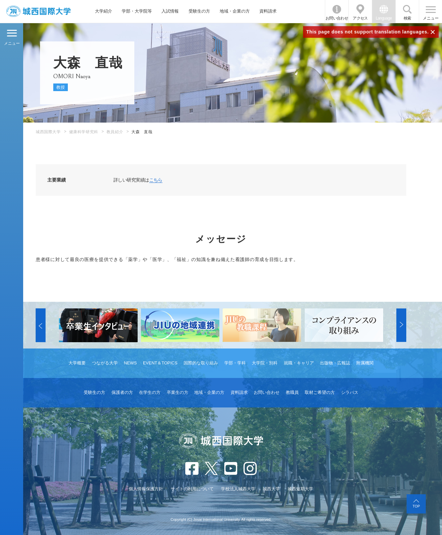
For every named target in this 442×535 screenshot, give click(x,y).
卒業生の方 (177, 392)
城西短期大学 (300, 488)
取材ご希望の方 (320, 392)
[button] (41, 325)
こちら (155, 180)
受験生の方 (199, 11)
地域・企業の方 (235, 11)
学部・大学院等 (137, 11)
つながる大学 (105, 362)
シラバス (349, 392)
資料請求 (268, 11)
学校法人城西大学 (238, 488)
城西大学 (271, 488)
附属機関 (365, 362)
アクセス (360, 18)
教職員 (292, 392)
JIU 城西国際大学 (38, 11)
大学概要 (77, 362)
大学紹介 (103, 11)
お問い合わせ (337, 18)
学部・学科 (235, 362)
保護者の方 (122, 392)
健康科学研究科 (83, 132)
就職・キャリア (299, 362)
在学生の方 (149, 392)
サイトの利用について (192, 488)
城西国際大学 (48, 132)
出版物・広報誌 (335, 362)
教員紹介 (115, 132)
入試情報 (170, 11)
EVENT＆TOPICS (160, 362)
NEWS (130, 362)
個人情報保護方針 (146, 488)
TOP (416, 506)
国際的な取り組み (201, 362)
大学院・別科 (265, 362)
